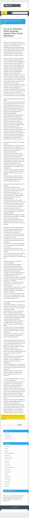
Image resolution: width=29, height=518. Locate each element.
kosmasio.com (13, 497)
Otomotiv (7, 474)
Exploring (12, 417)
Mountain (20, 417)
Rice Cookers (8, 481)
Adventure (7, 415)
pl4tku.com (19, 497)
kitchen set (7, 462)
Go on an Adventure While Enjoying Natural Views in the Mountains (13, 32)
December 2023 (8, 436)
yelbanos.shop (18, 499)
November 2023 (8, 438)
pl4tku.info (5, 499)
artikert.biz (5, 495)
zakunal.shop (6, 500)
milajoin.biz (21, 495)
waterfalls (3, 418)
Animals (6, 448)
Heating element (8, 458)
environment (7, 455)
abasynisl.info (6, 497)
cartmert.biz (11, 495)
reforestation (7, 479)
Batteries (7, 451)
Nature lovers (4, 417)
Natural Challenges (13, 415)
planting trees (8, 476)
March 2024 (7, 434)
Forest (16, 417)
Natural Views (20, 415)
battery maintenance (9, 453)
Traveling (7, 486)
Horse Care (7, 460)
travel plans (7, 483)
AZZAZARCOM (12, 5)
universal (20, 37)
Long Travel (7, 465)
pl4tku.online (11, 499)
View (23, 417)
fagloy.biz (16, 495)
